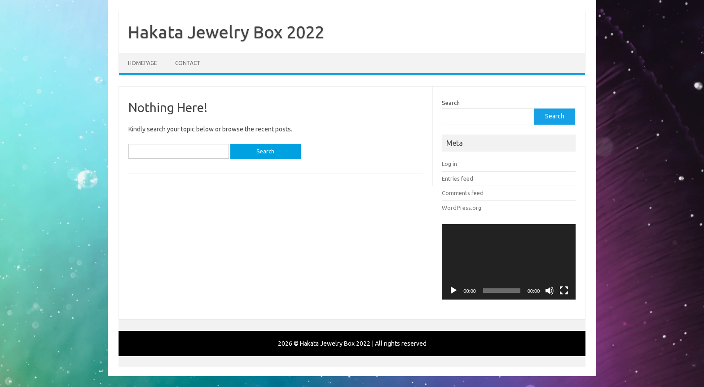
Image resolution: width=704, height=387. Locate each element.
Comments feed (463, 193)
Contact (187, 63)
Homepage (142, 63)
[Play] (453, 290)
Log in (449, 164)
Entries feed (457, 178)
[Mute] (549, 290)
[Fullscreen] (563, 290)
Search (451, 103)
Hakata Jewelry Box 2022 (226, 31)
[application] (509, 262)
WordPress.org (461, 207)
